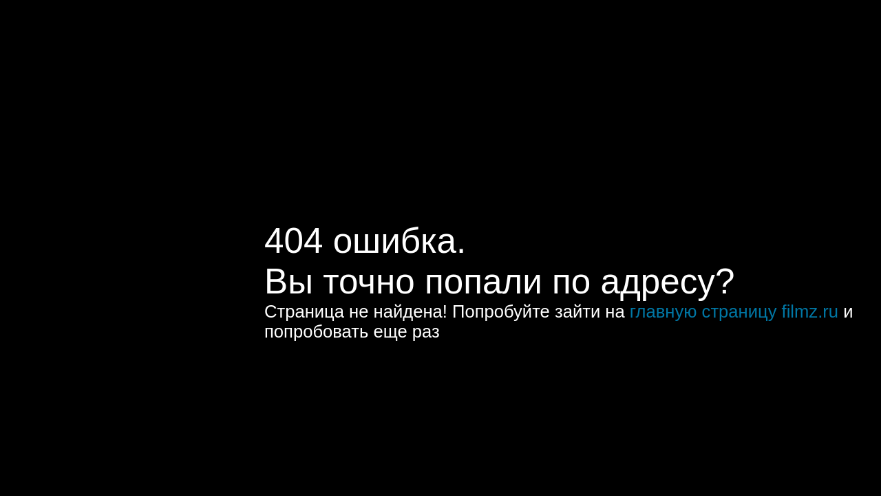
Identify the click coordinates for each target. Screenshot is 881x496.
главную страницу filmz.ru (734, 311)
